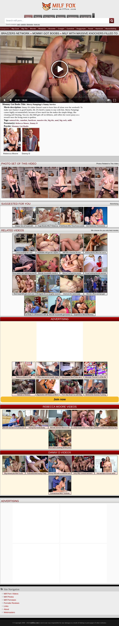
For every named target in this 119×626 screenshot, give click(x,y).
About (6, 609)
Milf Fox (59, 6)
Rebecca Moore (22, 123)
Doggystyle (81, 29)
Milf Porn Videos (11, 594)
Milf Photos (9, 597)
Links (6, 606)
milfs (70, 120)
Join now (60, 399)
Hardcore (99, 29)
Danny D (34, 123)
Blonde (33, 29)
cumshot (23, 24)
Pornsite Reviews (11, 603)
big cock (63, 120)
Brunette (51, 29)
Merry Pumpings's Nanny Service (41, 104)
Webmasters (9, 612)
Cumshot (70, 29)
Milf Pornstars (10, 600)
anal (18, 24)
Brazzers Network (15, 33)
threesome (30, 24)
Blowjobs (42, 29)
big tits (51, 120)
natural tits (14, 120)
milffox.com (34, 623)
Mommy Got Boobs (45, 33)
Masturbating (111, 29)
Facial (90, 29)
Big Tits (24, 29)
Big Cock (15, 29)
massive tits (42, 120)
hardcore (32, 120)
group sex (37, 24)
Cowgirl (61, 29)
